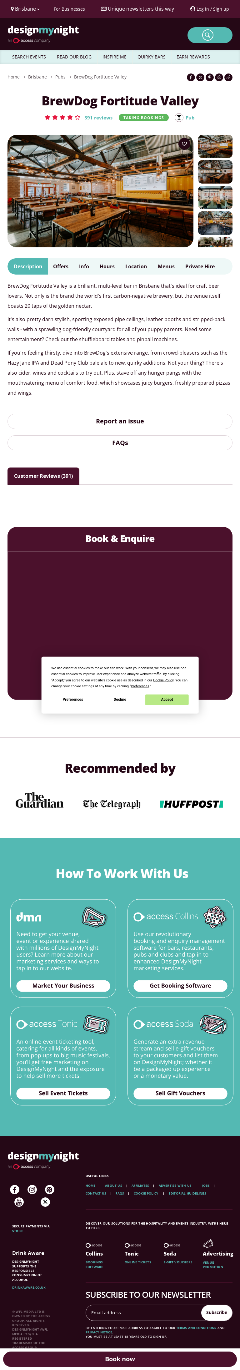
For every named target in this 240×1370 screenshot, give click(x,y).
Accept (167, 699)
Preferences (73, 699)
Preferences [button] (140, 686)
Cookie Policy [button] (163, 680)
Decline (120, 699)
